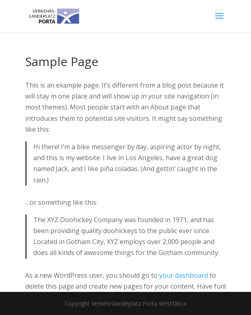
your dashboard (183, 275)
